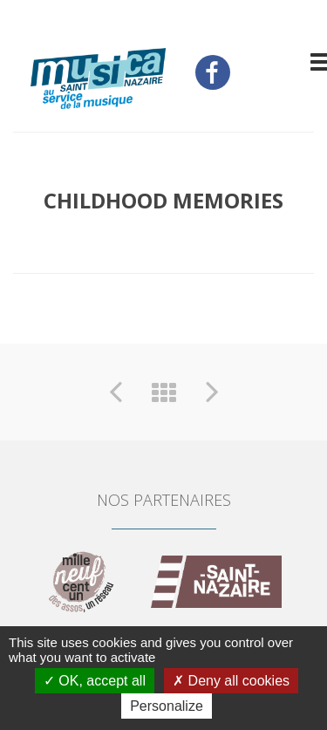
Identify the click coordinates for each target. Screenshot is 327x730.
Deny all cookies (231, 680)
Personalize (166, 706)
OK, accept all (95, 680)
